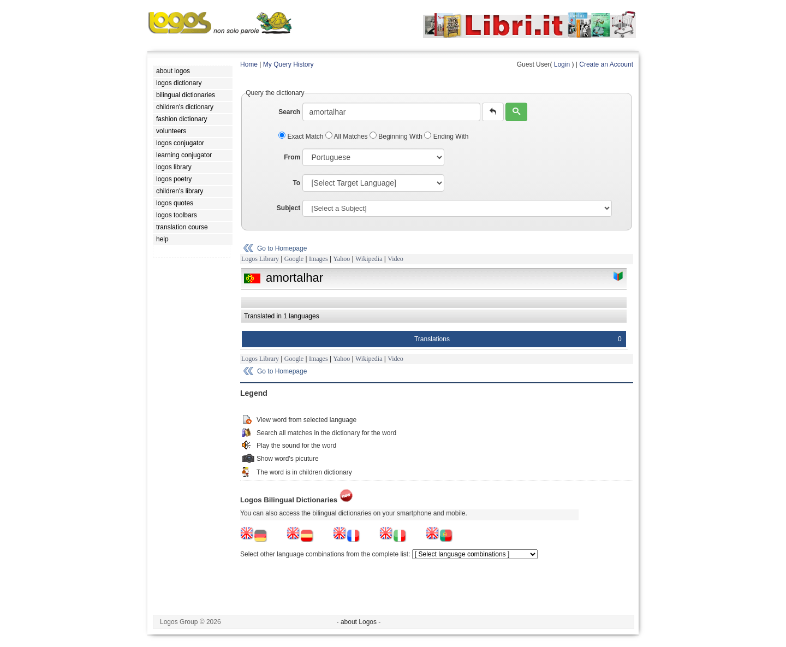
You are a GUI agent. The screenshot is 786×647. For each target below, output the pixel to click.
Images (318, 259)
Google (293, 259)
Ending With (446, 136)
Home (249, 64)
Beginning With (397, 136)
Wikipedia (369, 259)
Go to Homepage (282, 248)
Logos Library (260, 259)
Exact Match (301, 136)
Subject (288, 208)
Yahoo (341, 259)
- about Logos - (359, 622)
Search (289, 112)
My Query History (288, 64)
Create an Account (606, 64)
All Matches (347, 136)
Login (562, 64)
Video (395, 259)
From (292, 157)
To (296, 183)
